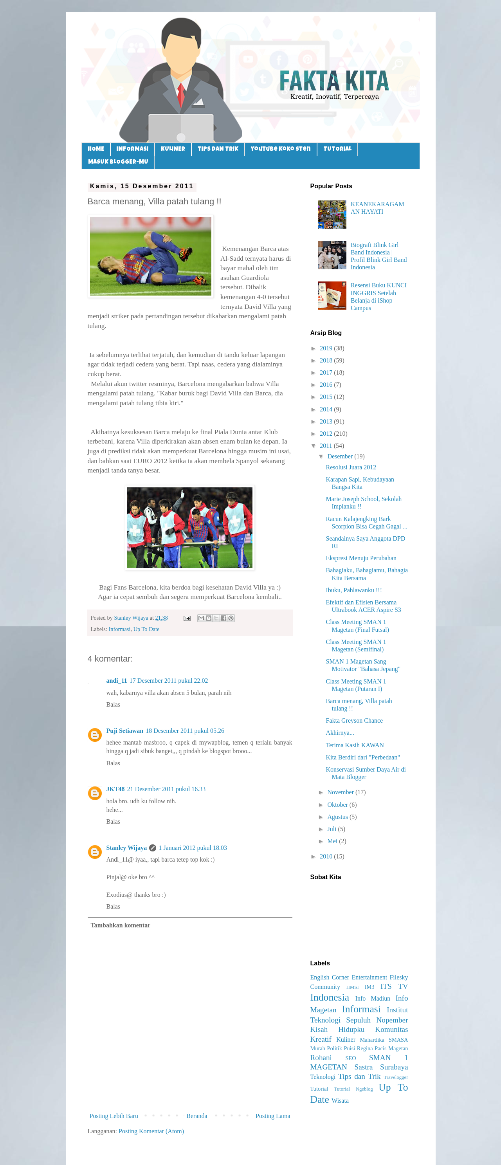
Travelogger (396, 1077)
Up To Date (146, 629)
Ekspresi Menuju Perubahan (361, 558)
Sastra (364, 1067)
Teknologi (323, 1076)
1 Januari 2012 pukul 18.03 (193, 847)
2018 (327, 360)
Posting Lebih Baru (114, 1116)
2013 (327, 421)
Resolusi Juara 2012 (351, 467)
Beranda (196, 1116)
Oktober (338, 804)
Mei (333, 841)
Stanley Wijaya (126, 847)
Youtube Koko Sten (281, 149)
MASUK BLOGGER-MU (118, 162)
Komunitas (391, 1029)
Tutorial (319, 1089)
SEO (350, 1058)
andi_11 (116, 680)
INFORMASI (132, 149)
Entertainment (369, 977)
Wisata (340, 1100)
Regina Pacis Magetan (382, 1048)
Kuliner (345, 1039)
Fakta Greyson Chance (354, 720)
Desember (340, 456)
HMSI (352, 987)
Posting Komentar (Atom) (151, 1131)
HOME (96, 149)
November (341, 792)
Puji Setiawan (125, 730)
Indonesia (330, 997)
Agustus (338, 816)
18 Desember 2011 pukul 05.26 (185, 730)
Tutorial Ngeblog (353, 1089)
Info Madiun (373, 998)
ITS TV (394, 986)
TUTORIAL (337, 149)
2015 (327, 396)
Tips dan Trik (359, 1076)
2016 (327, 384)
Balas (113, 704)
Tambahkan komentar (121, 925)
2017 (327, 372)
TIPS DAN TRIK (218, 149)
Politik (334, 1048)
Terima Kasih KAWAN (355, 745)
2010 (327, 856)
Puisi (349, 1048)
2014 (327, 409)
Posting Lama (273, 1116)
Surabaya (394, 1067)
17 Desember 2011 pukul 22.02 (169, 680)
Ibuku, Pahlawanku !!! (354, 590)
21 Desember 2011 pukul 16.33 (166, 789)
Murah (317, 1048)
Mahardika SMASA (384, 1040)
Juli (332, 829)
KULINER (173, 149)
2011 (326, 445)
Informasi (119, 629)
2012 (327, 433)
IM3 (370, 987)
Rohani (321, 1057)
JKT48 (115, 789)
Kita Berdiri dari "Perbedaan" (363, 757)
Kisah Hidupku (337, 1029)
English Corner (330, 977)
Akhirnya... (340, 732)
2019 (327, 348)
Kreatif (321, 1039)
